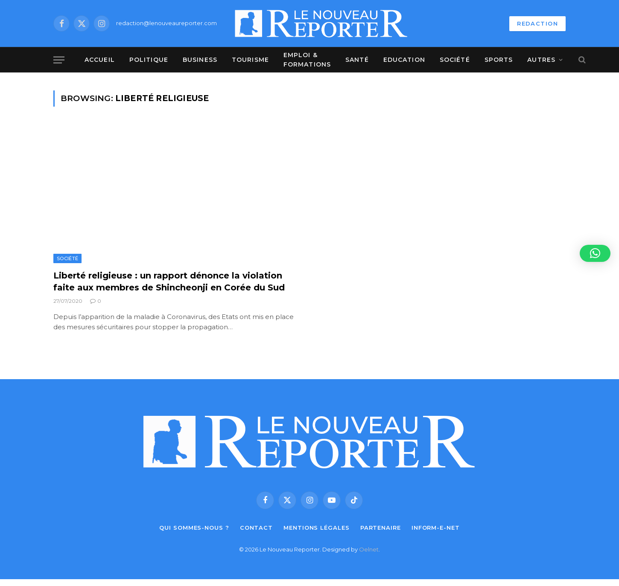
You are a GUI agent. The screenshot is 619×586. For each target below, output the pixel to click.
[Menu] (58, 60)
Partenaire (380, 527)
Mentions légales (316, 527)
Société (455, 60)
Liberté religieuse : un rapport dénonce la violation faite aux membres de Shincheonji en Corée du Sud (169, 281)
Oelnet (369, 549)
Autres (541, 60)
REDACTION (537, 23)
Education (404, 60)
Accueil (100, 60)
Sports (499, 60)
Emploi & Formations (307, 59)
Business (200, 60)
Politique (148, 60)
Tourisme (250, 60)
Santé (357, 60)
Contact (256, 527)
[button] (595, 253)
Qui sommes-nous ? (194, 527)
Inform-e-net (436, 527)
